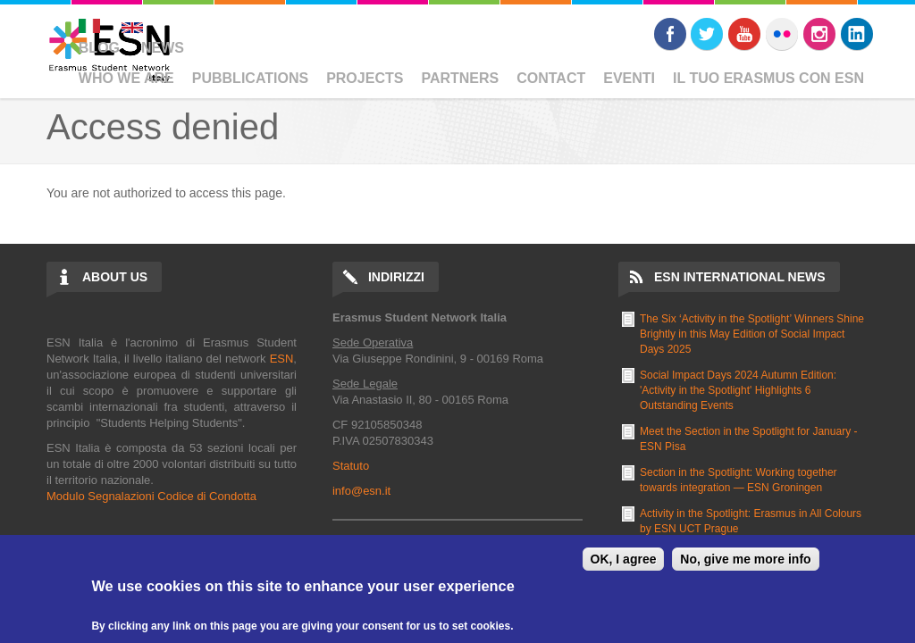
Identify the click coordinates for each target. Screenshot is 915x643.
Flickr (782, 34)
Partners (460, 78)
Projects (364, 78)
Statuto (350, 465)
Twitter (707, 34)
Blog (99, 47)
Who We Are (126, 78)
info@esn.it (361, 490)
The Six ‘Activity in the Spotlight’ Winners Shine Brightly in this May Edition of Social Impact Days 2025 (752, 334)
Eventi (629, 78)
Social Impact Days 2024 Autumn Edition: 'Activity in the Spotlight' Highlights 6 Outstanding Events (738, 390)
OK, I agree (624, 559)
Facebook (670, 34)
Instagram (819, 34)
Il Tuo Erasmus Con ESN (768, 78)
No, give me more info (745, 559)
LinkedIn (857, 34)
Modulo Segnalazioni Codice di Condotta (151, 496)
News (162, 47)
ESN (282, 358)
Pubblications (250, 78)
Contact (550, 78)
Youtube (744, 34)
